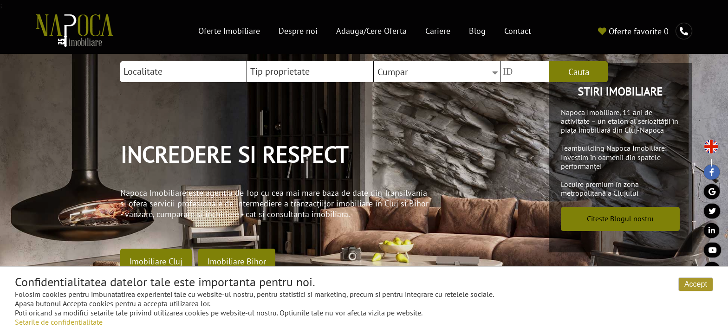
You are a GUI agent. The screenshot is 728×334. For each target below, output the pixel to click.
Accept (695, 284)
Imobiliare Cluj (156, 261)
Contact (517, 31)
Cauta (578, 71)
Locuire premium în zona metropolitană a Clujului (600, 189)
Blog (477, 31)
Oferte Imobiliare (229, 31)
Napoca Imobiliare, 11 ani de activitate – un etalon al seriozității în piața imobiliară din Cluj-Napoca (619, 121)
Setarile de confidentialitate (59, 322)
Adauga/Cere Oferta (371, 31)
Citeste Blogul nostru (620, 218)
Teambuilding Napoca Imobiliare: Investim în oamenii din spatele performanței (614, 157)
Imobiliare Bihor (237, 261)
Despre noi (298, 31)
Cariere (437, 31)
